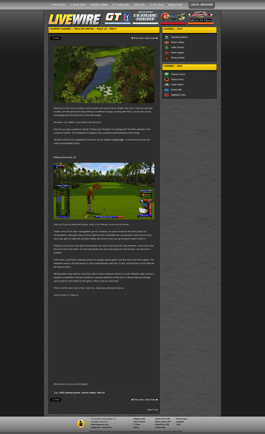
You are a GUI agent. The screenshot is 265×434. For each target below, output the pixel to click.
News (136, 427)
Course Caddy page (114, 139)
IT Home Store (78, 4)
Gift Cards (139, 4)
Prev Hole (137, 38)
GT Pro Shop (156, 4)
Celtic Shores (174, 47)
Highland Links (175, 95)
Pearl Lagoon (174, 52)
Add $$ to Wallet (99, 4)
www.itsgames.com (99, 424)
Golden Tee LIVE (162, 419)
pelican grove (73, 392)
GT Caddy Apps (121, 4)
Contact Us (106, 427)
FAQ (178, 424)
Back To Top (153, 410)
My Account (181, 419)
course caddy (88, 392)
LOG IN (195, 4)
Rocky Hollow (174, 57)
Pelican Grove (174, 74)
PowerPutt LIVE (162, 424)
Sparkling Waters (176, 37)
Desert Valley (174, 42)
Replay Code (175, 4)
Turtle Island (173, 84)
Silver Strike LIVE (163, 422)
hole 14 (100, 392)
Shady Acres (174, 79)
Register (180, 422)
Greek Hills (173, 89)
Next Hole (151, 38)
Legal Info (95, 427)
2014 (62, 392)
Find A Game (58, 4)
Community (160, 427)
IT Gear (137, 424)
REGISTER (207, 4)
